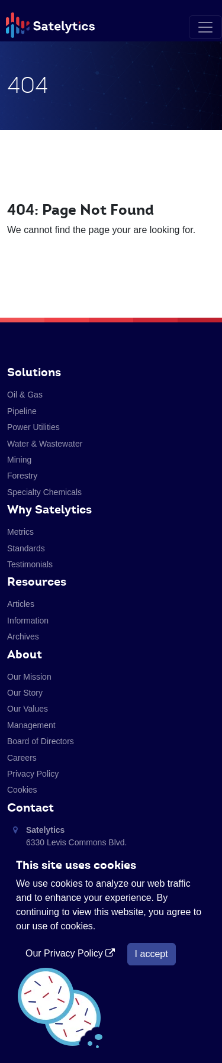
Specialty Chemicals (44, 492)
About (24, 654)
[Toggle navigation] (205, 27)
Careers (22, 757)
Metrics (20, 532)
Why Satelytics (49, 509)
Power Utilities (33, 427)
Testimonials (30, 564)
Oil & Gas (25, 394)
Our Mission (29, 676)
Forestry (22, 475)
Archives (23, 636)
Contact (30, 807)
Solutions (34, 372)
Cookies (22, 789)
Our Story (25, 692)
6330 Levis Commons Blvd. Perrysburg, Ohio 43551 (76, 842)
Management (31, 725)
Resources (36, 581)
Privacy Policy (33, 773)
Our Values (27, 708)
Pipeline (22, 411)
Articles (20, 604)
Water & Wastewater (44, 443)
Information (28, 620)
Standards (26, 548)
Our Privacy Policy (71, 953)
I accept (151, 954)
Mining (19, 459)
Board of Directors (40, 741)
